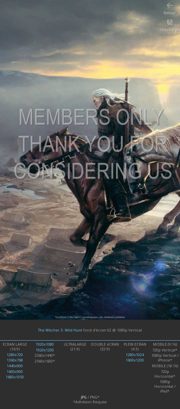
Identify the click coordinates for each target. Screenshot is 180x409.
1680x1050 (15, 377)
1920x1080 (45, 344)
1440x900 (15, 366)
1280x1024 (135, 354)
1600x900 (15, 371)
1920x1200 (45, 350)
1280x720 (15, 354)
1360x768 (15, 360)
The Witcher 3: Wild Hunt (60, 330)
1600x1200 (135, 360)
